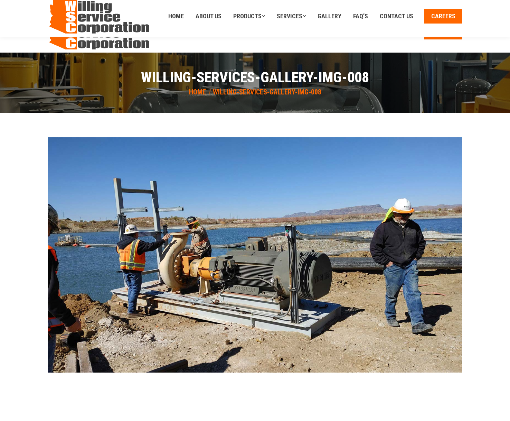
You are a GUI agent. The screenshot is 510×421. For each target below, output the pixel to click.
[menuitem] (176, 32)
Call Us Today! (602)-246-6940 (428, 6)
